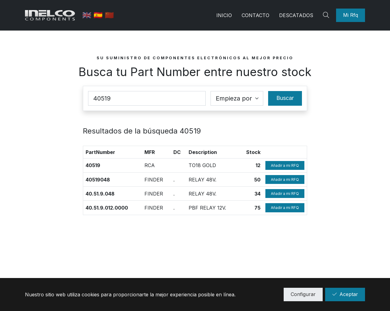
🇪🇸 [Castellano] (101, 15)
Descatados (296, 15)
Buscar (285, 98)
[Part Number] (147, 98)
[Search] (326, 15)
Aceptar (345, 294)
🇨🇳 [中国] (111, 15)
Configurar (303, 294)
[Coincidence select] (237, 98)
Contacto (255, 15)
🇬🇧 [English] (89, 15)
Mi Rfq (350, 15)
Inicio (224, 15)
